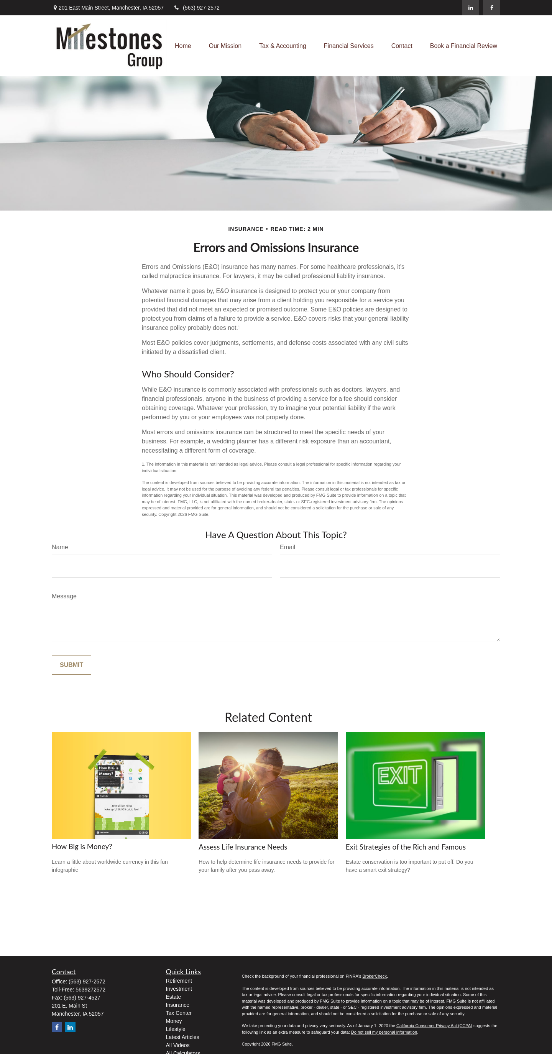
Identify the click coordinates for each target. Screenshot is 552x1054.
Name (60, 547)
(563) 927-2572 (196, 8)
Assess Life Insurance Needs (243, 847)
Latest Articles (182, 1037)
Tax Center (179, 1013)
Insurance (177, 1005)
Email (287, 547)
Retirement (179, 981)
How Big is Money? (82, 846)
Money (174, 1021)
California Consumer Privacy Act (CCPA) (434, 1025)
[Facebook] (491, 7)
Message (64, 596)
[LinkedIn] (470, 7)
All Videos (178, 1045)
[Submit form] (71, 665)
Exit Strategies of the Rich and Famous (406, 847)
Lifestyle (176, 1029)
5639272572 (90, 989)
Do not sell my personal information (384, 1032)
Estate (173, 997)
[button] (183, 46)
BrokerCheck (374, 976)
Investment (179, 989)
